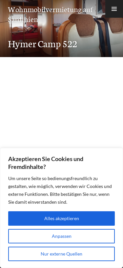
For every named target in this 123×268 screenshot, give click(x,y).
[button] (114, 9)
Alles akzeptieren (61, 218)
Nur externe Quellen (61, 254)
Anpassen (62, 236)
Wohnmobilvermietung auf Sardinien (50, 14)
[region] (61, 208)
